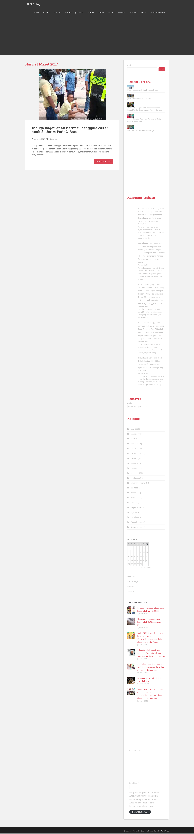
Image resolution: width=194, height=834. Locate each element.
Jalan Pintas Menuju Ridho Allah (140, 99)
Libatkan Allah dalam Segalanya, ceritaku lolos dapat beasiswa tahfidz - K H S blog (151, 212)
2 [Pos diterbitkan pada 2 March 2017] (138, 548)
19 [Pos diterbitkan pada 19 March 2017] (147, 556)
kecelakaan (135, 478)
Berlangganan (140, 812)
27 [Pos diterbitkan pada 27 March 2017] (129, 564)
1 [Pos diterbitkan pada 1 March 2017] (134, 548)
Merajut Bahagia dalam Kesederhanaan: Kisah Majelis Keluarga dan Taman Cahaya (144, 109)
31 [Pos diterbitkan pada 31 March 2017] (141, 564)
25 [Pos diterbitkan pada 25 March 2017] (144, 560)
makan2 (134, 493)
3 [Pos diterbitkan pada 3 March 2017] (141, 548)
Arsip (129, 403)
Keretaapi (134, 488)
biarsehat (122, 13)
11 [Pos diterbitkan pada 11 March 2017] (144, 552)
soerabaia (135, 517)
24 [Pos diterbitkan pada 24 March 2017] (141, 560)
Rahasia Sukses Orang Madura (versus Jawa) (150, 259)
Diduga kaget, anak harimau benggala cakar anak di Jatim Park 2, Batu (70, 130)
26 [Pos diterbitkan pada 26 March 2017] (147, 560)
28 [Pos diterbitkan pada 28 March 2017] (132, 564)
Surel (134, 783)
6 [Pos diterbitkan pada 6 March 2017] (128, 552)
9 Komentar (52, 139)
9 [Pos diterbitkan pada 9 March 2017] (138, 552)
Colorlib (144, 831)
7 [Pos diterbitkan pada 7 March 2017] (131, 552)
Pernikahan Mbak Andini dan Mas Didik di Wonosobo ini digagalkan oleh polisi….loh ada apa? (150, 667)
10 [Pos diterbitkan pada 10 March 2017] (141, 552)
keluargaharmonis (157, 13)
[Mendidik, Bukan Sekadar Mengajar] (130, 128)
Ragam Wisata (136, 508)
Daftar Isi (46, 13)
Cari (129, 65)
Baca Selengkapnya (103, 162)
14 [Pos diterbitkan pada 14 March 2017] (132, 556)
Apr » (149, 568)
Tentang (57, 13)
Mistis (143, 13)
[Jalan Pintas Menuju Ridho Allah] (130, 96)
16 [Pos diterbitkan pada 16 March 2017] (138, 556)
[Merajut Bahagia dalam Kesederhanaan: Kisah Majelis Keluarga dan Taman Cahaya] (130, 105)
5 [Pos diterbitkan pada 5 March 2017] (147, 548)
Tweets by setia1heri (135, 751)
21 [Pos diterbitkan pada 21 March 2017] (132, 560)
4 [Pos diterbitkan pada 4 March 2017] (144, 548)
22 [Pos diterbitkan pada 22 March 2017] (135, 560)
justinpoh (79, 13)
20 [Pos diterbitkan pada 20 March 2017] (129, 560)
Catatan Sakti (136, 454)
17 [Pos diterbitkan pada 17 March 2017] (141, 556)
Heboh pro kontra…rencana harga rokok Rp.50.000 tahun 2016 (149, 622)
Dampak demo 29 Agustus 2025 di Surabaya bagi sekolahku (150, 368)
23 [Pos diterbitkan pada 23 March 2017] (138, 560)
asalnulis (134, 13)
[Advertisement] (97, 36)
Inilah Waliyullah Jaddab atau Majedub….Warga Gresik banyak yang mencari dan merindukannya (151, 653)
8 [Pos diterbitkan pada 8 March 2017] (134, 552)
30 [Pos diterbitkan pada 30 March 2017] (138, 564)
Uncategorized (136, 527)
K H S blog (33, 4)
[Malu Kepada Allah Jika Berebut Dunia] (130, 87)
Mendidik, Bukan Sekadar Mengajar (141, 131)
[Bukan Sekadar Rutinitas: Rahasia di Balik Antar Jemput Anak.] (130, 116)
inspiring (68, 13)
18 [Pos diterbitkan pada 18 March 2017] (144, 556)
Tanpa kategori (137, 522)
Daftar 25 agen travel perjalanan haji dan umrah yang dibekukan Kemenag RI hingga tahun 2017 (151, 300)
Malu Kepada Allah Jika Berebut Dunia (142, 90)
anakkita (111, 13)
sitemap (36, 13)
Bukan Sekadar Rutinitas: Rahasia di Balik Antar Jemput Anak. (144, 120)
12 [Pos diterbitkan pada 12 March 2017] (147, 552)
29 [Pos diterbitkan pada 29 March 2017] (135, 564)
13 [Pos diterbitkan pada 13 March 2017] (129, 556)
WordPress (165, 831)
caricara (90, 13)
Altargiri (134, 429)
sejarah (134, 513)
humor (101, 13)
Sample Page (132, 582)
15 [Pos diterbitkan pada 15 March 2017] (135, 556)
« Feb (143, 568)
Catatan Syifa (136, 459)
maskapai (134, 498)
